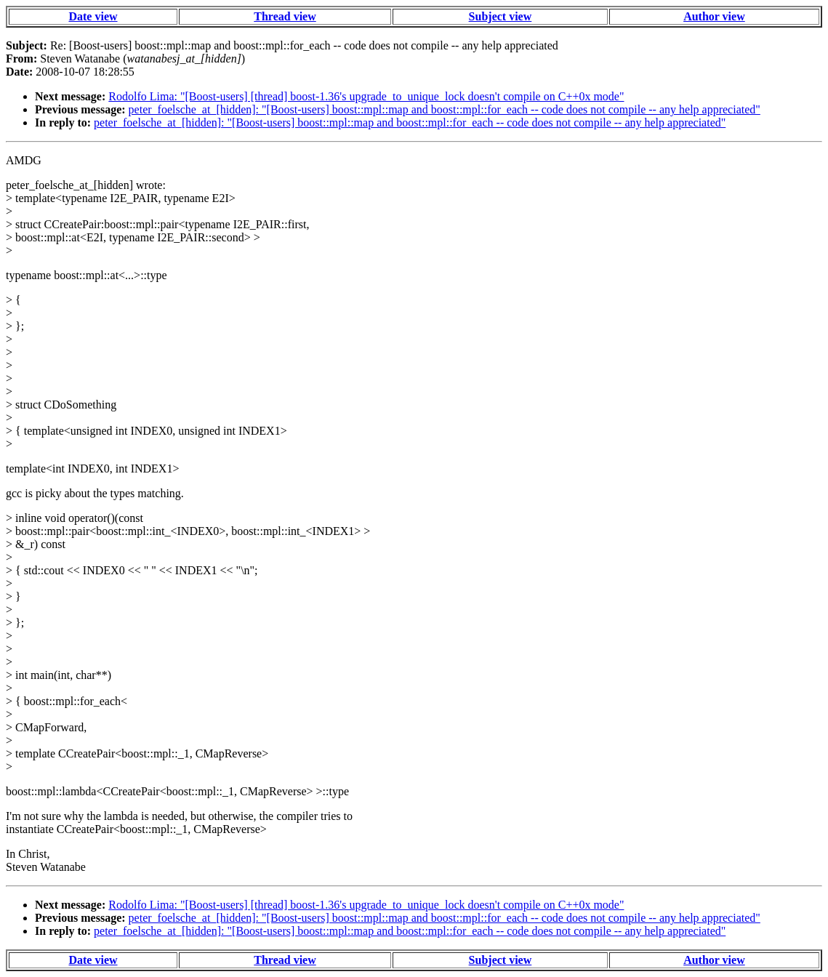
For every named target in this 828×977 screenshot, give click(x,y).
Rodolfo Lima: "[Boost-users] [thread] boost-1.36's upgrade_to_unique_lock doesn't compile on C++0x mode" (366, 96)
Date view (92, 16)
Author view (714, 16)
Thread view (284, 16)
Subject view (500, 16)
